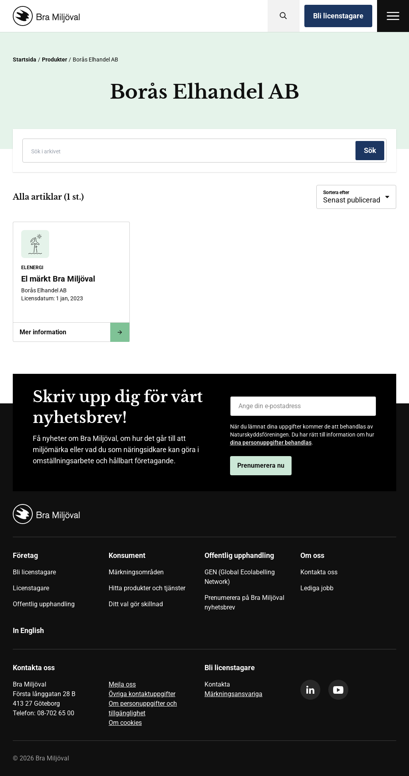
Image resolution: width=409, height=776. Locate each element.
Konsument (127, 555)
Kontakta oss (319, 572)
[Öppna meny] (393, 16)
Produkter (54, 59)
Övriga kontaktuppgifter (142, 694)
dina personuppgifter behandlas (271, 442)
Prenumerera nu (260, 465)
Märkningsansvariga (233, 694)
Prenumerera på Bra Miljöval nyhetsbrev (244, 602)
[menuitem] (61, 584)
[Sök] (284, 16)
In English (28, 630)
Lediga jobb (317, 588)
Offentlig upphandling (44, 604)
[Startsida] (44, 16)
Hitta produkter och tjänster (147, 588)
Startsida (24, 59)
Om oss (312, 555)
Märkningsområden (136, 572)
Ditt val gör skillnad (136, 604)
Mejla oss (122, 684)
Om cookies (125, 722)
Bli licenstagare (338, 16)
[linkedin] (310, 690)
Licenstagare (31, 588)
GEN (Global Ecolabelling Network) (239, 576)
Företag (25, 555)
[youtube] (338, 690)
